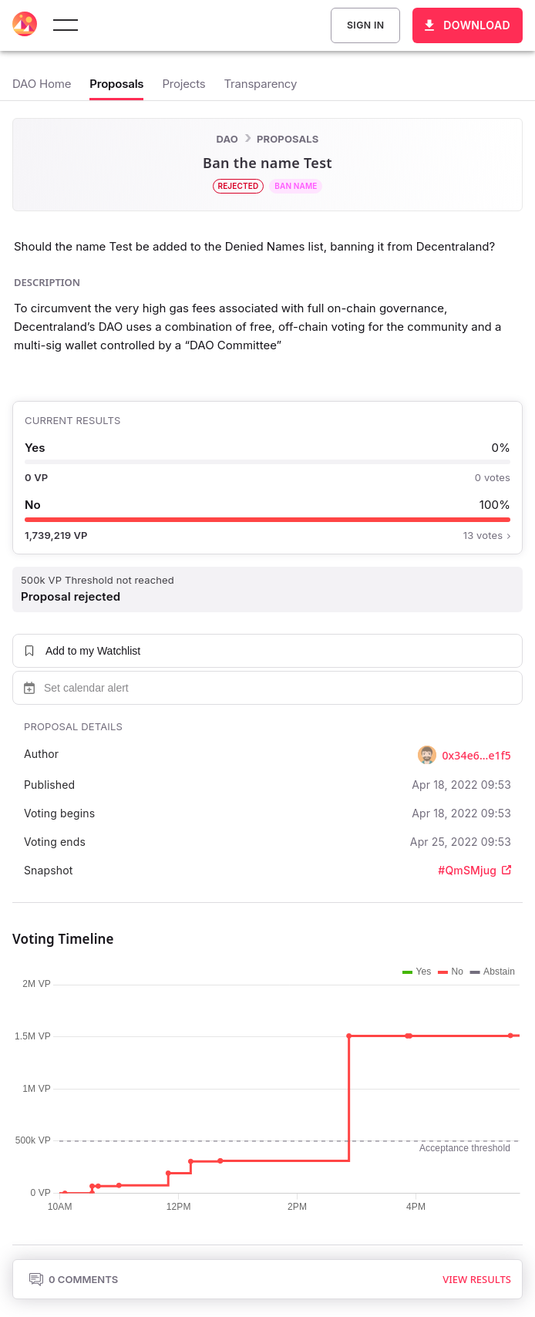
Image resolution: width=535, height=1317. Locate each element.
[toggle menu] (65, 25)
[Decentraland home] (24, 25)
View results (476, 1279)
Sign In (365, 25)
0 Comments (73, 1279)
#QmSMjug (474, 870)
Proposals (287, 139)
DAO (227, 139)
